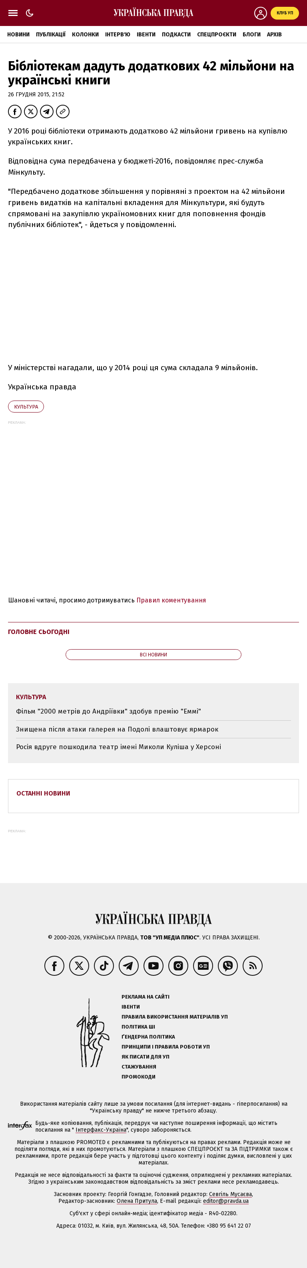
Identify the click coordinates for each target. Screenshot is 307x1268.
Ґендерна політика (148, 1037)
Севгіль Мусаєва (230, 1194)
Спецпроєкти (216, 34)
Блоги (252, 34)
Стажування (139, 1067)
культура (26, 407)
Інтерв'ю (117, 34)
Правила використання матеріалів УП (175, 1017)
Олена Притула (137, 1201)
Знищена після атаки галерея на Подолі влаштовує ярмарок (117, 729)
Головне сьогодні (39, 632)
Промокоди (138, 1077)
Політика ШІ (138, 1027)
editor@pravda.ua (226, 1201)
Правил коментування (171, 600)
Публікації (51, 34)
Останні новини (43, 793)
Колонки (85, 34)
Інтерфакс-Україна (101, 1129)
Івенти (146, 34)
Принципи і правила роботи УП (166, 1047)
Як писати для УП (145, 1057)
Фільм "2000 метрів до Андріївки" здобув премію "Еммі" (108, 711)
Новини (18, 34)
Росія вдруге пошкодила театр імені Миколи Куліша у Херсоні (118, 747)
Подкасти (176, 34)
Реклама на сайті (145, 997)
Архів (274, 34)
